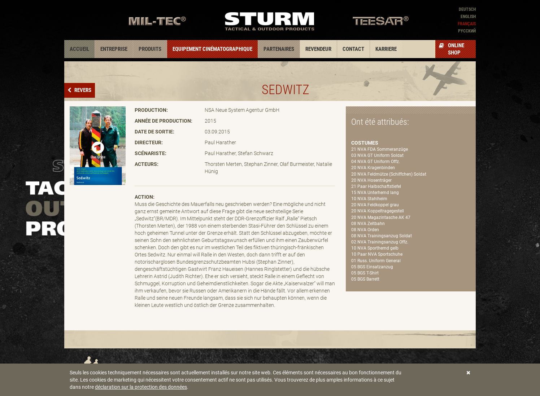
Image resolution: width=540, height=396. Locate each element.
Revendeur (318, 49)
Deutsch (467, 9)
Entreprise (113, 49)
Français (467, 23)
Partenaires (279, 49)
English (468, 16)
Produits (150, 49)
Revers (82, 90)
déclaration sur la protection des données (141, 387)
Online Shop (451, 49)
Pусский (467, 31)
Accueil (79, 49)
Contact (353, 49)
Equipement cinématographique (212, 49)
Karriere (386, 49)
